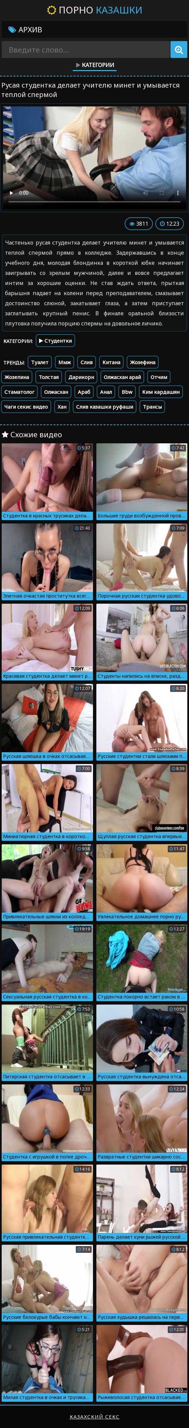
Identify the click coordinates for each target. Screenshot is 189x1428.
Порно (95, 9)
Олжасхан (56, 391)
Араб (84, 391)
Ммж (64, 362)
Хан (62, 406)
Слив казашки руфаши (104, 406)
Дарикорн (81, 377)
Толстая (49, 377)
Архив (25, 29)
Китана (111, 362)
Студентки (55, 340)
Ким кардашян (161, 391)
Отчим (159, 377)
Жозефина (142, 362)
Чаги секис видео (26, 406)
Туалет (40, 362)
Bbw (127, 391)
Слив (87, 362)
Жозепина (16, 377)
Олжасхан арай (122, 377)
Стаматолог (19, 391)
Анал (106, 391)
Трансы (152, 406)
